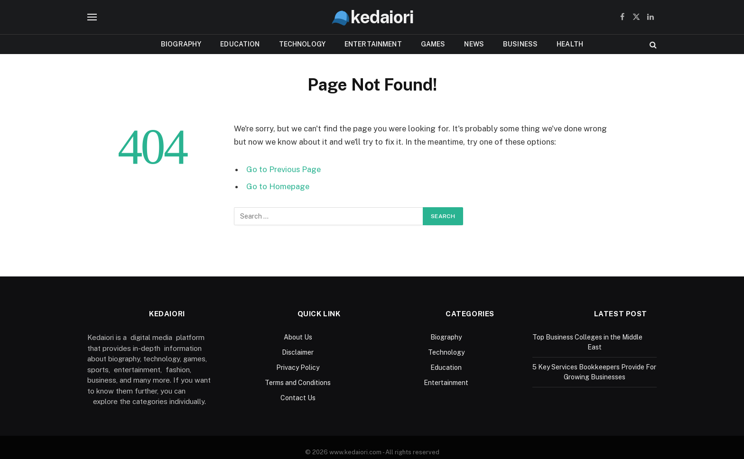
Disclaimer (298, 352)
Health (570, 44)
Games (433, 44)
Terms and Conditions (298, 382)
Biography (181, 44)
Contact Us (298, 398)
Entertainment (373, 44)
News (474, 44)
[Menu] (92, 17)
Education (240, 44)
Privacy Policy (297, 367)
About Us (298, 337)
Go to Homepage (277, 186)
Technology (302, 44)
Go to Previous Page (283, 169)
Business (520, 44)
